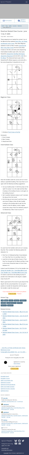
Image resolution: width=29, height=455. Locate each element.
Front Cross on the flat (14, 132)
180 (22, 56)
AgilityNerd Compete (5, 382)
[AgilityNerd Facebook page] (19, 441)
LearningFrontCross (11, 303)
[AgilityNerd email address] (19, 444)
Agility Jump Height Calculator (7, 386)
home (3, 25)
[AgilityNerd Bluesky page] (16, 441)
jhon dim (5, 398)
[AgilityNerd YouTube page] (16, 444)
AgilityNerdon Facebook (22, 20)
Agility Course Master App (7, 380)
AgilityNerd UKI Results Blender (8, 384)
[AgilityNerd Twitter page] (23, 441)
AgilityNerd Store (5, 390)
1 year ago (12, 409)
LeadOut (3, 303)
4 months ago (20, 401)
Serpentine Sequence (6, 56)
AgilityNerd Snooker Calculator (8, 388)
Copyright (6, 453)
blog (7, 25)
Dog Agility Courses (5, 378)
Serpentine (10, 305)
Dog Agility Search (5, 376)
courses (14, 25)
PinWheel (20, 303)
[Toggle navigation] (27, 2)
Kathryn (5, 420)
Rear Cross (10, 47)
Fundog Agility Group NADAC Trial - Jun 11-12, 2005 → (13, 352)
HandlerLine (23, 300)
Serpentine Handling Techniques (16, 54)
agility (10, 25)
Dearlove (17, 300)
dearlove (20, 25)
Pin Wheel (3, 58)
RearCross (3, 305)
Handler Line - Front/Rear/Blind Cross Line (15, 272)
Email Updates (7, 21)
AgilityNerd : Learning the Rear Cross (8, 401)
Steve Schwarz (17, 363)
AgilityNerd (5, 2)
